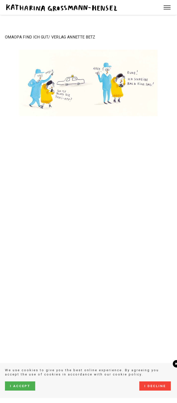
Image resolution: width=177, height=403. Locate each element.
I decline (155, 386)
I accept (20, 386)
